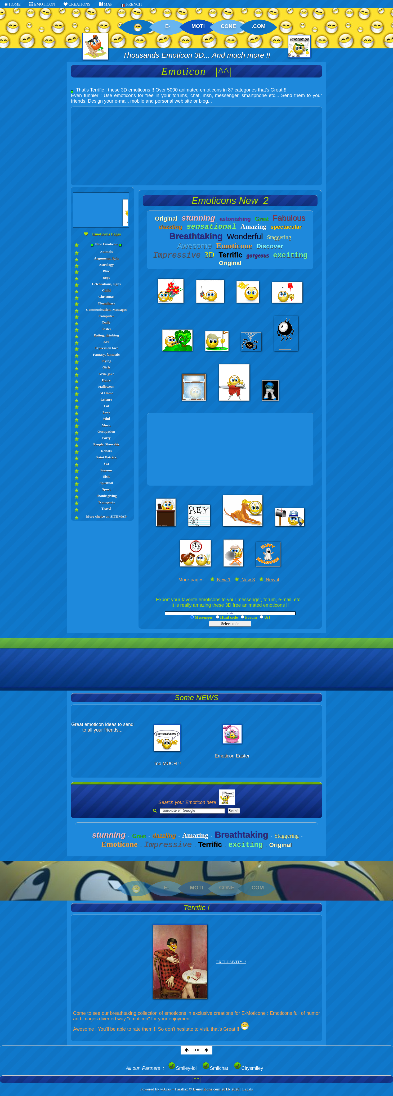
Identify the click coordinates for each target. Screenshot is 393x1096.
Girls (106, 367)
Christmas (106, 297)
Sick (106, 476)
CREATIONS (77, 4)
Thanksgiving (106, 496)
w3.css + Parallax (174, 1089)
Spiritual (106, 483)
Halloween (106, 387)
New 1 (220, 579)
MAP (105, 4)
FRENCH (131, 4)
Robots (106, 451)
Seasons (106, 470)
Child (106, 290)
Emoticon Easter (232, 756)
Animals (106, 252)
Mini (106, 419)
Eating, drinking (106, 335)
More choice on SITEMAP (106, 516)
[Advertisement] (196, 144)
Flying (106, 361)
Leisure (106, 399)
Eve (106, 342)
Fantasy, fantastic (106, 355)
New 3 (245, 579)
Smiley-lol (182, 1068)
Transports (106, 502)
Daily (106, 322)
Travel (106, 508)
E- (168, 26)
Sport (106, 489)
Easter (106, 329)
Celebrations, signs (106, 284)
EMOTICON (42, 4)
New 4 (269, 579)
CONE (228, 26)
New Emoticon (106, 244)
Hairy (106, 380)
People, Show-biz (106, 444)
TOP (196, 1050)
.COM (258, 26)
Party (106, 438)
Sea (106, 463)
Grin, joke (106, 374)
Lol (106, 406)
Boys (106, 278)
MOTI (198, 26)
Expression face (106, 348)
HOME (12, 4)
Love (106, 412)
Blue (106, 271)
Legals (247, 1089)
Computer (106, 316)
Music (106, 425)
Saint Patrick (106, 457)
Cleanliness (106, 303)
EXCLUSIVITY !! (231, 962)
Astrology (106, 265)
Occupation (106, 431)
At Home (106, 393)
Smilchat (215, 1068)
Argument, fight (106, 258)
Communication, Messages (106, 310)
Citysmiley (248, 1068)
